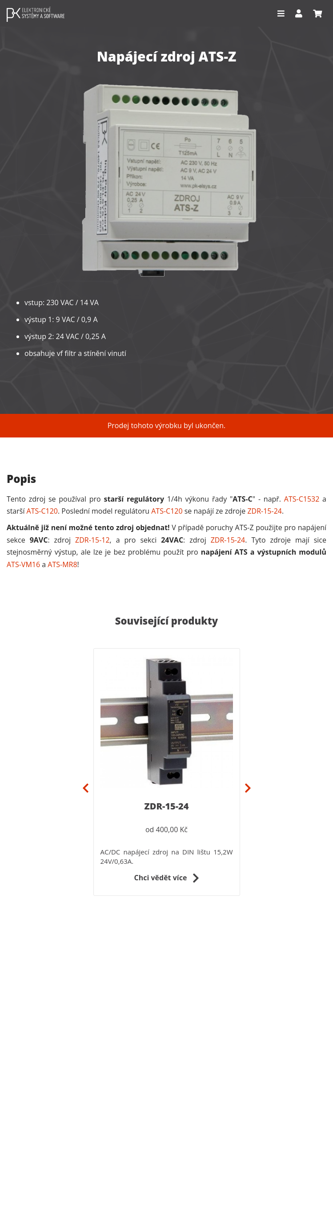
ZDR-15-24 (264, 511)
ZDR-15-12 (92, 540)
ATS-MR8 (62, 564)
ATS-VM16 (23, 564)
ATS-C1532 (302, 499)
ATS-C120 (42, 511)
